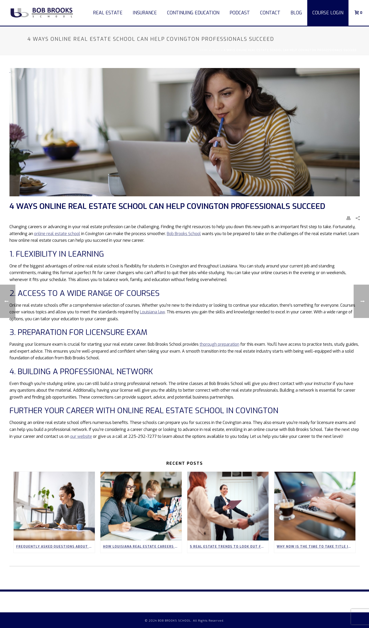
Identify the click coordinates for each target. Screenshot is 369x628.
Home (203, 50)
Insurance (145, 13)
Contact (270, 13)
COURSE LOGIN (327, 13)
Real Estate (107, 13)
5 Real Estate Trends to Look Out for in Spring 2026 (229, 547)
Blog (296, 13)
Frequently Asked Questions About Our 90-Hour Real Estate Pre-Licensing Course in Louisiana (55, 547)
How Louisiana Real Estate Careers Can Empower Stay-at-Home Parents (142, 547)
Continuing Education (193, 13)
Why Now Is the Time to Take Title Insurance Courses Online (316, 547)
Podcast (240, 13)
